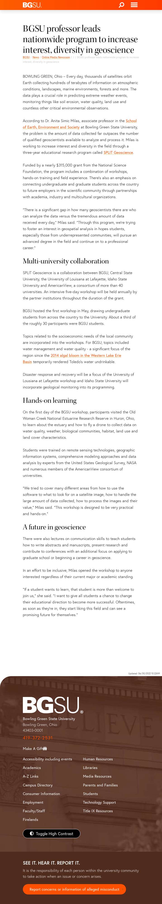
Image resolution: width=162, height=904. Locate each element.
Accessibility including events (47, 759)
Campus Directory (38, 785)
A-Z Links (30, 776)
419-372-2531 (38, 738)
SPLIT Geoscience (118, 152)
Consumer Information (41, 793)
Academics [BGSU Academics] (32, 767)
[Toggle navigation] (134, 5)
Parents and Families (100, 785)
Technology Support (99, 802)
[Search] (121, 5)
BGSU (26, 57)
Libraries (90, 767)
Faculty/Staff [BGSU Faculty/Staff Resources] (34, 810)
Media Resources (97, 776)
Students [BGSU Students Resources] (90, 793)
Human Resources (98, 759)
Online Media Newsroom (56, 57)
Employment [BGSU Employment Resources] (33, 802)
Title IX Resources (98, 810)
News (36, 57)
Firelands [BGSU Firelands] (30, 819)
